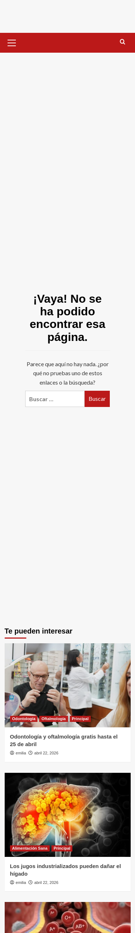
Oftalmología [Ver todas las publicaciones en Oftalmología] (53, 719)
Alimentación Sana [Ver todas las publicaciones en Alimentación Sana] (30, 848)
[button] (12, 42)
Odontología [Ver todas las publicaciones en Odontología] (24, 719)
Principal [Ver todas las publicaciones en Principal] (80, 719)
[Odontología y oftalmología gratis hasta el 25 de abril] (68, 685)
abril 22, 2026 (46, 753)
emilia (21, 753)
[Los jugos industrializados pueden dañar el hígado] (68, 815)
